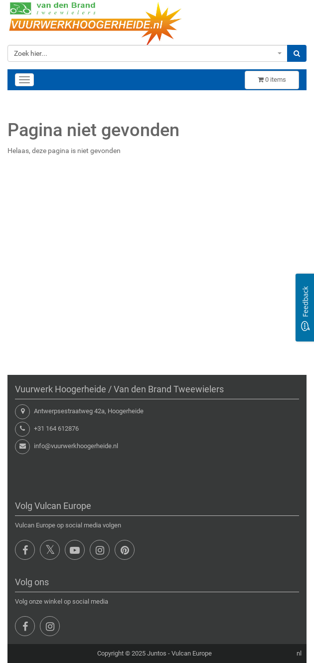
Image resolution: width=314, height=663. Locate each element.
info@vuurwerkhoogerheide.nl (76, 446)
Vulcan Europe (191, 653)
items (272, 79)
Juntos (156, 653)
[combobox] (147, 53)
